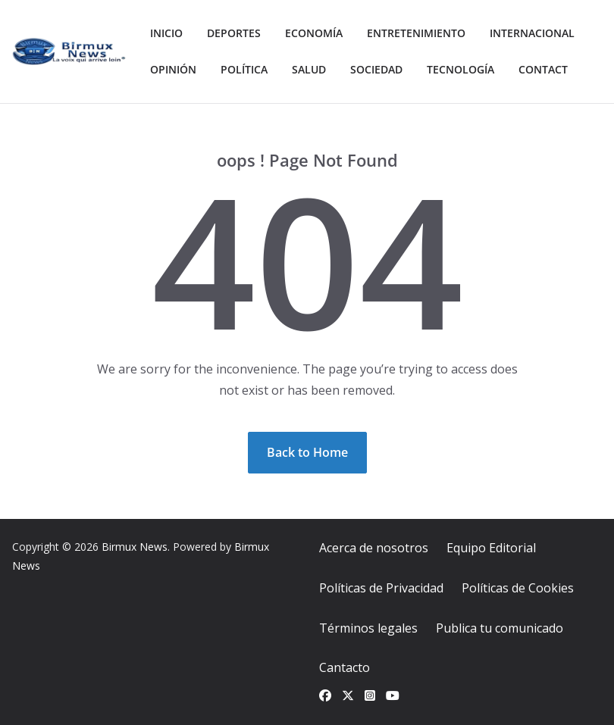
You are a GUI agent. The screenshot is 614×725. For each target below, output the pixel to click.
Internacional (532, 33)
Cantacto (344, 667)
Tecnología (460, 69)
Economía (314, 33)
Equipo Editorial (491, 547)
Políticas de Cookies (518, 588)
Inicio (166, 33)
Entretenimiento (416, 33)
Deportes (234, 33)
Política (244, 69)
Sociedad (376, 69)
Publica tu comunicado (499, 628)
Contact (543, 69)
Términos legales (368, 628)
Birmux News (135, 546)
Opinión (173, 69)
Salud (309, 69)
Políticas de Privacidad (381, 588)
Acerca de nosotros (373, 547)
